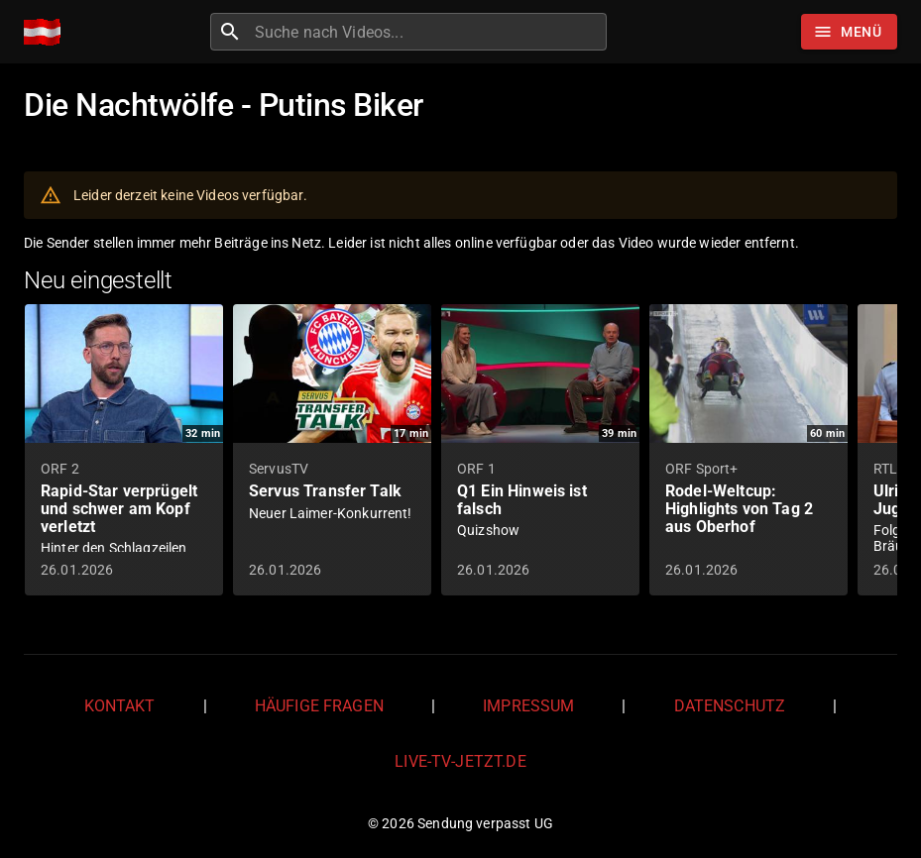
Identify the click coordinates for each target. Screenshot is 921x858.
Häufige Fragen (319, 706)
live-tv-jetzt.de (460, 761)
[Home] (47, 32)
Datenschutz (730, 706)
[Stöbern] (849, 32)
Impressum (528, 706)
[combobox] (428, 32)
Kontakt (120, 706)
